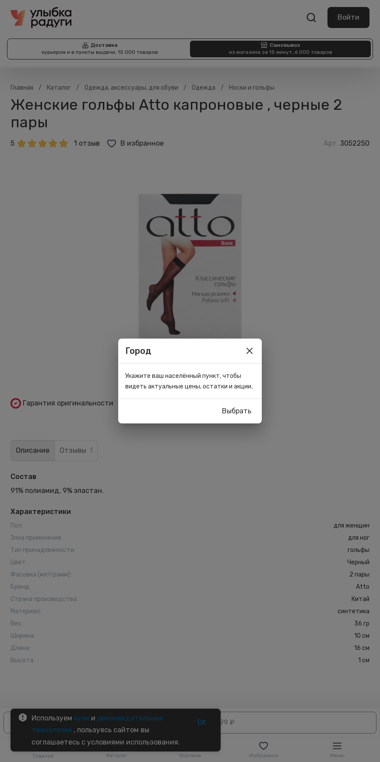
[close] (249, 351)
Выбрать (236, 411)
